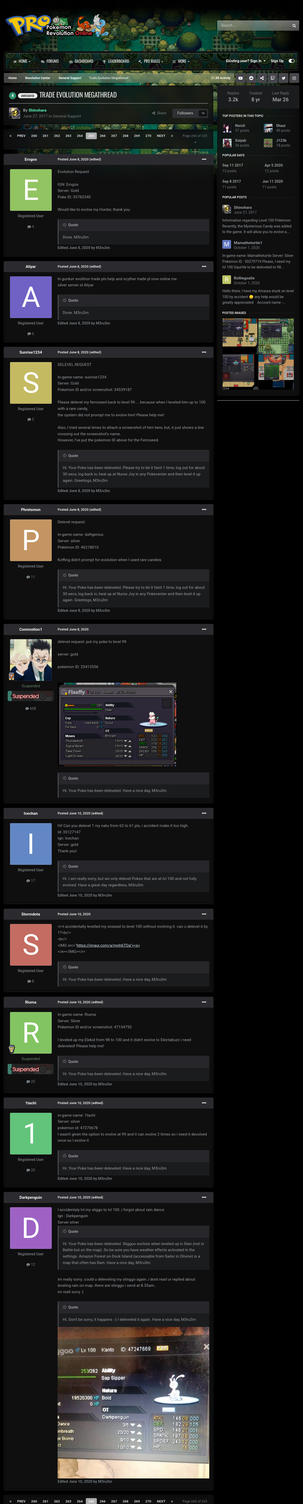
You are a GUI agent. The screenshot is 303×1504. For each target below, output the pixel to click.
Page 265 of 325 (195, 139)
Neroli (240, 126)
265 (91, 136)
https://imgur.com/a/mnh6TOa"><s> (108, 945)
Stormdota (31, 914)
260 (34, 136)
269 (137, 136)
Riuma (30, 1002)
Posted (73, 159)
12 (30, 1264)
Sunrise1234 (30, 352)
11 (30, 577)
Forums (50, 61)
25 (30, 1082)
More (181, 61)
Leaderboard (116, 61)
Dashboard (81, 61)
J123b (281, 140)
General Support (67, 116)
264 (80, 136)
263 (68, 136)
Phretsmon (30, 509)
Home (21, 61)
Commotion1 (30, 629)
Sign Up (277, 61)
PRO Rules (151, 61)
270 (148, 136)
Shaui (280, 126)
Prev (21, 136)
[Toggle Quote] (65, 225)
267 (114, 136)
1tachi (30, 1103)
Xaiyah (240, 140)
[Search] (240, 25)
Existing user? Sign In (246, 61)
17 (30, 881)
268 (126, 136)
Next (161, 136)
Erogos (31, 159)
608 (30, 708)
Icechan (31, 813)
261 (45, 136)
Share (159, 113)
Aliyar (31, 266)
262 (57, 136)
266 (103, 136)
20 (30, 1170)
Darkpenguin (30, 1197)
